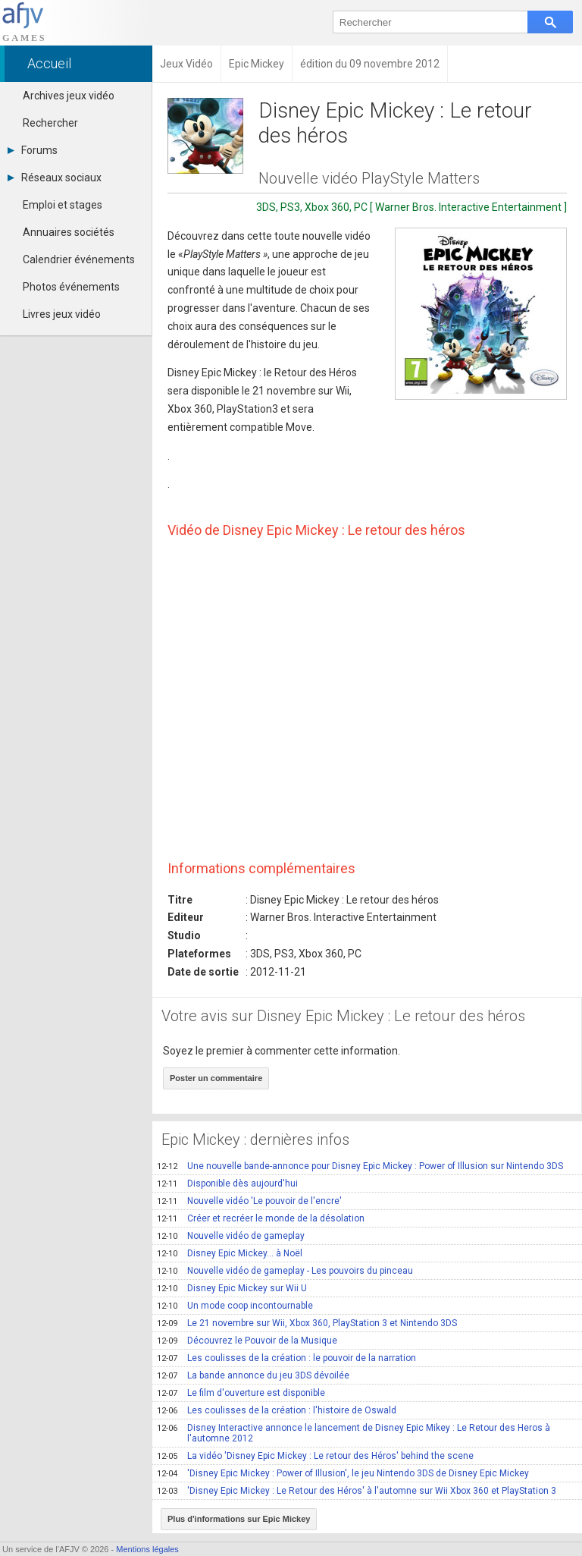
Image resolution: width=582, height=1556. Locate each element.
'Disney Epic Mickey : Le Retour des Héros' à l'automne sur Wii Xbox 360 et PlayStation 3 (356, 1490)
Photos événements (71, 287)
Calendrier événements (79, 259)
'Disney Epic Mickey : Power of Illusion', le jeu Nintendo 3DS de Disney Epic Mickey (343, 1473)
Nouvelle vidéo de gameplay (231, 1236)
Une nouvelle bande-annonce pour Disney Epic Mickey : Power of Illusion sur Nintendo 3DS (360, 1166)
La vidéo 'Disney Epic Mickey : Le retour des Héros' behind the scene (315, 1456)
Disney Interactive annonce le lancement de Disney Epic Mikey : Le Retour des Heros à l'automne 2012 (353, 1433)
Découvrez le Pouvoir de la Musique (247, 1340)
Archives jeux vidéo (68, 96)
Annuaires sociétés (68, 232)
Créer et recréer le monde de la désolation (261, 1218)
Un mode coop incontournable (235, 1305)
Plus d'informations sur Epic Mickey (238, 1518)
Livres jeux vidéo (62, 314)
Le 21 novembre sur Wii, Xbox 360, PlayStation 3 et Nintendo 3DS (307, 1323)
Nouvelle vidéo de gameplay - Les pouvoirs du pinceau (285, 1270)
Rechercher (50, 123)
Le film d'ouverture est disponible (241, 1393)
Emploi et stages (62, 205)
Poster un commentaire (216, 1078)
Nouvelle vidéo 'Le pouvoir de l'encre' (249, 1201)
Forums (33, 150)
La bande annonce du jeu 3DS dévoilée (253, 1375)
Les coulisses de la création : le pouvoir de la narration (286, 1358)
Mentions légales (147, 1549)
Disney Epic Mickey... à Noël (229, 1253)
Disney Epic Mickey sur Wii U (232, 1288)
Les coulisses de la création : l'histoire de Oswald (276, 1410)
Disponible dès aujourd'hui (227, 1183)
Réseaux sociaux (55, 177)
